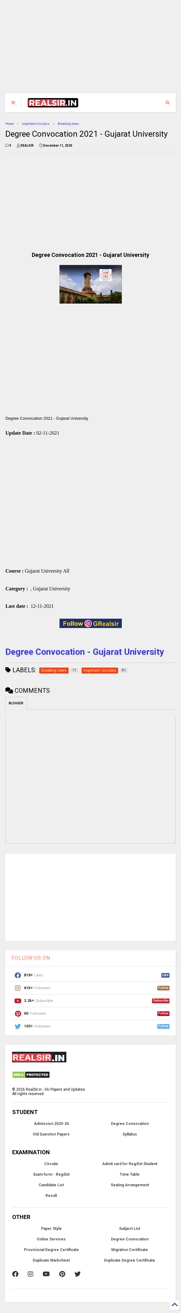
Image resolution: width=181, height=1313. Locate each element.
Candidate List (51, 1186)
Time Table (130, 1176)
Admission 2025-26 (51, 1125)
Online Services (51, 1241)
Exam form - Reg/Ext (51, 1176)
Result (51, 1197)
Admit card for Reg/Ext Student (129, 1165)
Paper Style (51, 1230)
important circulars (36, 123)
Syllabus (129, 1136)
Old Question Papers (51, 1136)
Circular (51, 1165)
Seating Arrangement (130, 1186)
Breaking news (68, 123)
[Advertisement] (91, 49)
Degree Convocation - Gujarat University (84, 653)
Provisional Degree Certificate (51, 1251)
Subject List (129, 1230)
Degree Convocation (130, 1125)
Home (9, 123)
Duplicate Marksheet (51, 1262)
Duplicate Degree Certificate (129, 1262)
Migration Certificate (129, 1251)
